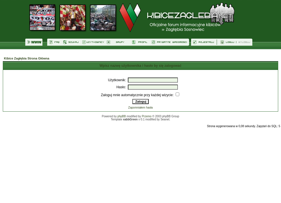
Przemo (146, 116)
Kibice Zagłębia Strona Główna (26, 58)
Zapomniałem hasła (140, 107)
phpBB (121, 116)
